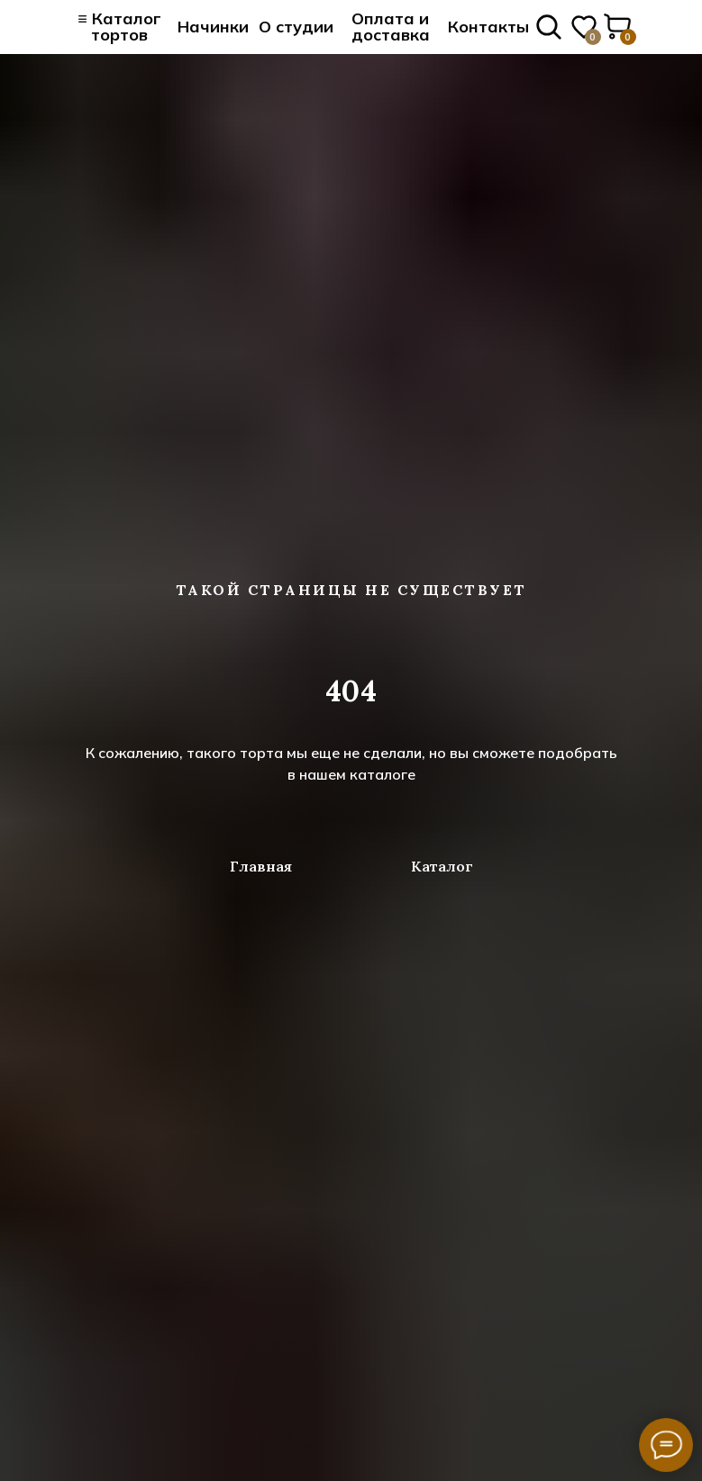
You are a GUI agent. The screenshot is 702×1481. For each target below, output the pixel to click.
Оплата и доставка (390, 26)
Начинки (213, 26)
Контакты (488, 26)
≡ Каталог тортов (119, 26)
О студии (296, 26)
